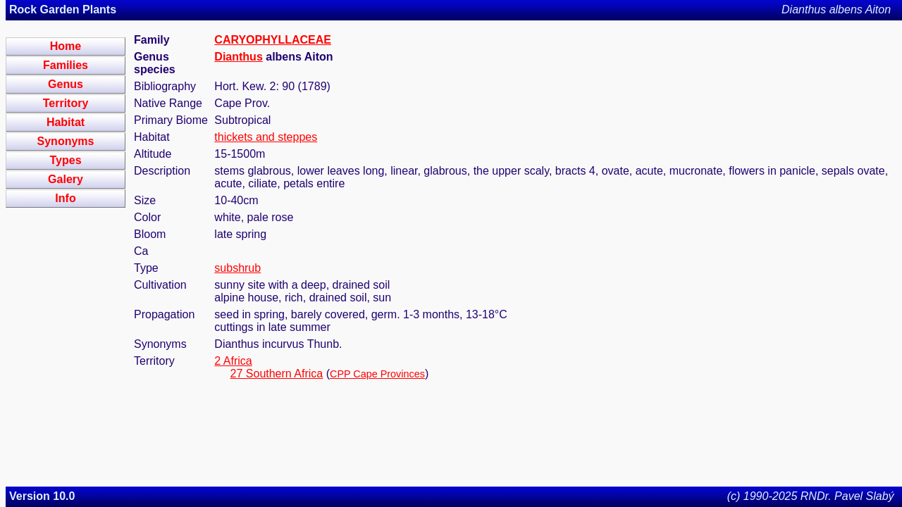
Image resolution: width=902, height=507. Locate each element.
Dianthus (238, 57)
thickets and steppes (265, 137)
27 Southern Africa (276, 374)
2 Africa (233, 361)
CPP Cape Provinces (377, 374)
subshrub (237, 268)
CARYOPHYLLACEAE (272, 40)
